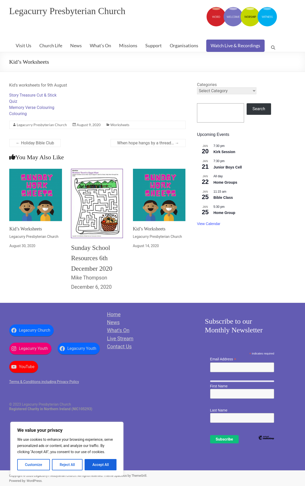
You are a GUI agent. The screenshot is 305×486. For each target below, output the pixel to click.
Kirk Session (224, 152)
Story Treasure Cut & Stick (33, 95)
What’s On (100, 45)
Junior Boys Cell (227, 167)
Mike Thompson (89, 278)
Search (259, 108)
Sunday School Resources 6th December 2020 (91, 258)
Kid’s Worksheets (25, 228)
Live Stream (120, 339)
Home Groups (225, 182)
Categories (207, 84)
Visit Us (23, 45)
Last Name (219, 410)
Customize (33, 465)
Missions (128, 45)
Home (114, 314)
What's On (118, 330)
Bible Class (223, 197)
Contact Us (119, 347)
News (76, 45)
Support (153, 45)
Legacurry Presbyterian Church (67, 11)
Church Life (50, 45)
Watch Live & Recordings (235, 45)
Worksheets (119, 125)
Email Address (223, 359)
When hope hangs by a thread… (148, 143)
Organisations (184, 45)
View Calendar (208, 224)
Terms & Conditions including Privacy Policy (44, 382)
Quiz (13, 101)
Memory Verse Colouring (32, 107)
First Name (219, 386)
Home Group (224, 213)
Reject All (67, 465)
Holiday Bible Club (35, 143)
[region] (66, 449)
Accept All (100, 465)
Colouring (18, 113)
